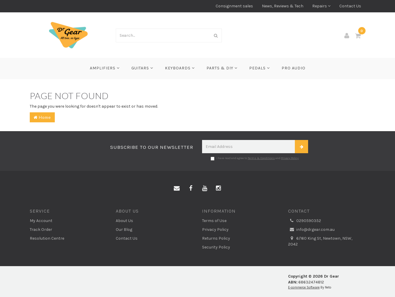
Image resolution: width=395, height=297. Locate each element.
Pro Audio (293, 68)
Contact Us (350, 6)
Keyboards (180, 68)
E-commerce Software (304, 287)
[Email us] (177, 188)
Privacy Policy (290, 158)
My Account (41, 220)
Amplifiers (105, 68)
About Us (124, 220)
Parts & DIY (221, 68)
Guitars (142, 68)
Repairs (321, 6)
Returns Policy (216, 238)
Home (42, 117)
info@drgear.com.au (311, 230)
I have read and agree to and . (255, 158)
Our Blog (124, 229)
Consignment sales (234, 6)
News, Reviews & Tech (282, 6)
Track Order (41, 229)
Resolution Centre (47, 238)
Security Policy (216, 247)
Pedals (259, 68)
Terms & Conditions (261, 158)
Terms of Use (214, 220)
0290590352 (304, 221)
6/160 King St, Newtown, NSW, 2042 (320, 241)
